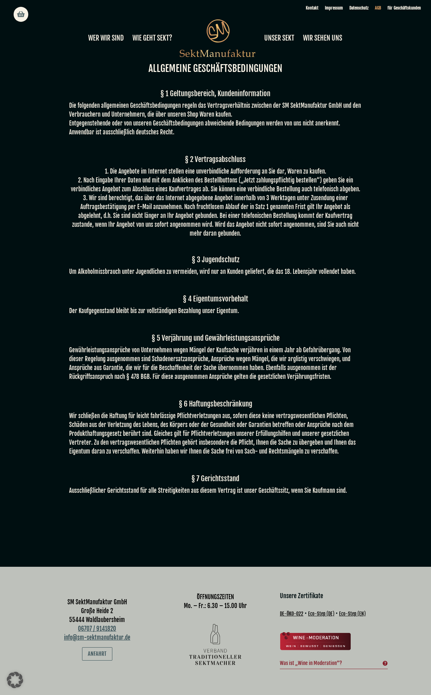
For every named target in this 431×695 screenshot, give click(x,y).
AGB (378, 8)
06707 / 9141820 (97, 610)
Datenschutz (358, 8)
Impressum (334, 8)
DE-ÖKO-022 (291, 595)
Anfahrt (97, 635)
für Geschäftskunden (404, 8)
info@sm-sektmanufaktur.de (97, 619)
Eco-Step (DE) (321, 595)
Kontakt (312, 8)
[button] (15, 680)
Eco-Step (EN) (352, 595)
